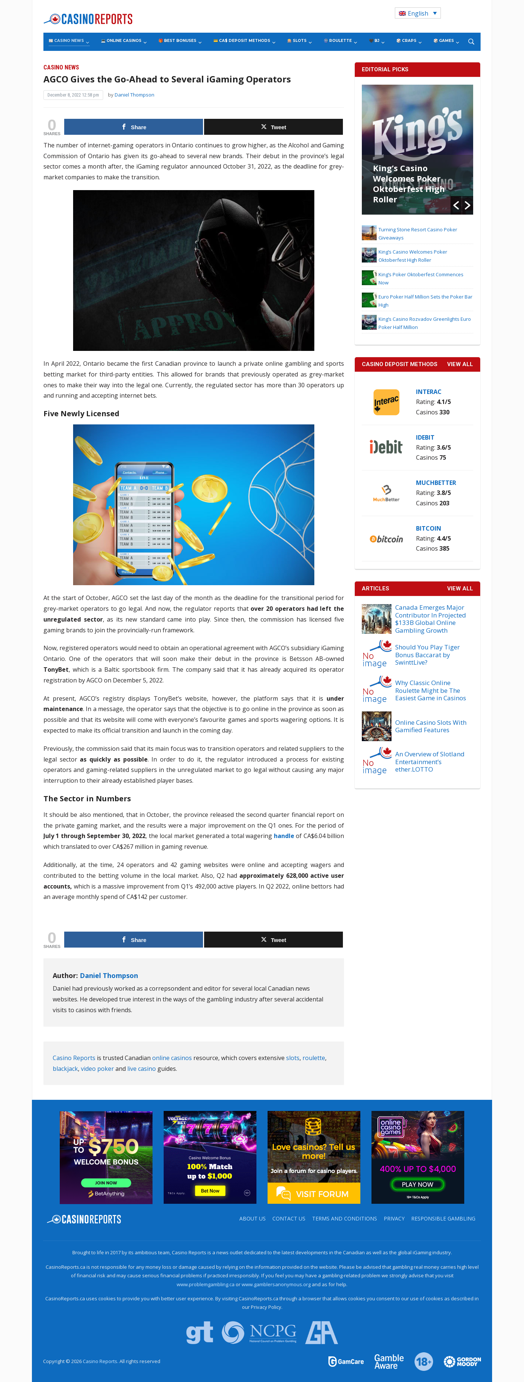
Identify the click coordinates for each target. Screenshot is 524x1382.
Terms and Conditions (344, 1218)
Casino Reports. (101, 1361)
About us (252, 1218)
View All (460, 588)
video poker (97, 1069)
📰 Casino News (66, 40)
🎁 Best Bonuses (177, 40)
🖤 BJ (374, 40)
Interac (429, 392)
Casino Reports (74, 1058)
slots (292, 1058)
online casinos (172, 1058)
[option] (417, 150)
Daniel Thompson (134, 94)
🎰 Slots (297, 40)
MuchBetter (436, 483)
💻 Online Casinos (121, 40)
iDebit (425, 437)
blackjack (65, 1069)
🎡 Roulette (338, 40)
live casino (141, 1069)
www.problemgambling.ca (206, 1284)
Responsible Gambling (443, 1218)
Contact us (288, 1218)
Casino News (61, 67)
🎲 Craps (406, 40)
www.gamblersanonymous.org (276, 1284)
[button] (456, 205)
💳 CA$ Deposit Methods (241, 40)
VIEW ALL (460, 364)
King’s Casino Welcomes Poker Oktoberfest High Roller (409, 183)
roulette (313, 1058)
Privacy (394, 1218)
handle (284, 836)
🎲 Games (443, 40)
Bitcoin (428, 528)
